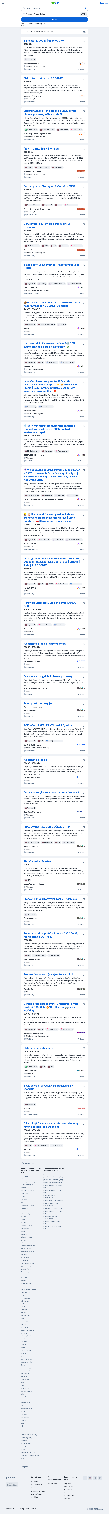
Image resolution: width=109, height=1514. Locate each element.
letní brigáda (25, 1176)
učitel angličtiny (26, 1438)
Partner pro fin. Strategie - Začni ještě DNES (49, 186)
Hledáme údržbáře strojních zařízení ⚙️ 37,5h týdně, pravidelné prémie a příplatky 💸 (50, 345)
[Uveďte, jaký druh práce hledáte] (54, 8)
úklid (22, 1202)
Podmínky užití (11, 1509)
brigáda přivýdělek (27, 1336)
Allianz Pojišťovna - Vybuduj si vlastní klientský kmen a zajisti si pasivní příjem (51, 1125)
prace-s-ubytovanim (27, 1330)
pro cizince (24, 1333)
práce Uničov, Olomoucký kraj (53, 1177)
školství (23, 1353)
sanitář (23, 1420)
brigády (23, 1312)
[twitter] (95, 1478)
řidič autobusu (26, 1350)
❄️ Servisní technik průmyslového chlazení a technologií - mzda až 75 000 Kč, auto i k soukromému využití (49, 429)
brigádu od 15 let (26, 1249)
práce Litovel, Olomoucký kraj (53, 1180)
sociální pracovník (27, 1211)
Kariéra (33, 1488)
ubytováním (25, 1327)
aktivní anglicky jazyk (28, 1452)
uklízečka (24, 1342)
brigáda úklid (25, 1374)
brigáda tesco (25, 1301)
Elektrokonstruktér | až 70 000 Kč (43, 78)
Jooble (100, 1509)
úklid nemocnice (26, 1359)
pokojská (24, 1222)
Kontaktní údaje (36, 1484)
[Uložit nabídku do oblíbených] (84, 41)
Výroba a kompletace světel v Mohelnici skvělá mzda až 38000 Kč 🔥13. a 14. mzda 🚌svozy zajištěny (51, 1007)
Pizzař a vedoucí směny (37, 861)
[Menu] (3, 3)
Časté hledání (28, 1163)
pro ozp (23, 1324)
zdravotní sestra (26, 1225)
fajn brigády (25, 1272)
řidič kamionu (25, 1307)
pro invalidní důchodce (28, 1289)
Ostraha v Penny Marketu (38, 1048)
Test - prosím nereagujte (38, 703)
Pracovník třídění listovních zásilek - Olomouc (50, 898)
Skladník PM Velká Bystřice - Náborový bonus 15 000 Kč (52, 266)
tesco (23, 1365)
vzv (22, 1406)
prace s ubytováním (27, 1251)
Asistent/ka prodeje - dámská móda (45, 643)
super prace (25, 1440)
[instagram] (90, 1478)
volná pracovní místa (28, 1246)
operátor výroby (26, 1339)
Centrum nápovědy (38, 1491)
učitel (23, 1196)
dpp (22, 1464)
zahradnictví (25, 1379)
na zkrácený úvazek (27, 1205)
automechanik (26, 1443)
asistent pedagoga (27, 1190)
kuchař (23, 1344)
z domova (24, 1187)
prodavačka (25, 1228)
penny (23, 1423)
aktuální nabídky (26, 1391)
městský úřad (25, 1292)
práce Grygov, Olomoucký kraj (53, 1208)
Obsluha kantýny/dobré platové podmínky (48, 676)
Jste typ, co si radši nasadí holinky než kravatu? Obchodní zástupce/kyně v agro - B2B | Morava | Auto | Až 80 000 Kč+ (52, 562)
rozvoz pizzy (25, 1432)
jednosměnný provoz (28, 1368)
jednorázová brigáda (27, 1263)
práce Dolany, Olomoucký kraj (53, 1200)
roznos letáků (25, 1298)
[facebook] (85, 1478)
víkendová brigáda (27, 1185)
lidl (22, 1426)
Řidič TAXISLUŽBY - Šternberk (41, 148)
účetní (23, 1219)
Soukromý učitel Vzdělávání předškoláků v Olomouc (48, 1087)
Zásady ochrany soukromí (28, 1509)
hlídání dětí (25, 1376)
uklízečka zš (25, 1397)
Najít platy (67, 1499)
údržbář (23, 1446)
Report (81, 69)
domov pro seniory (27, 1388)
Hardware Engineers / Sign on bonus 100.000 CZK (50, 604)
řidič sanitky (25, 1414)
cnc (22, 1458)
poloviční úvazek (26, 1408)
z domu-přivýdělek (27, 1269)
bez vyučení (25, 1417)
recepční (24, 1217)
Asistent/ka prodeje (35, 759)
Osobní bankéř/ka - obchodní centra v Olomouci (51, 792)
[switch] (84, 32)
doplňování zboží (26, 1371)
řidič (22, 1243)
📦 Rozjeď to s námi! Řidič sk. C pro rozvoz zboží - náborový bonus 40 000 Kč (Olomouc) (52, 304)
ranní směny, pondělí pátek (30, 1455)
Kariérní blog (68, 1489)
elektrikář (24, 1278)
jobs (22, 1385)
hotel (23, 1411)
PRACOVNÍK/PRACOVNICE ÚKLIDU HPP (47, 826)
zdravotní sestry (26, 1237)
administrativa (26, 1283)
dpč (22, 1400)
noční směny (25, 1321)
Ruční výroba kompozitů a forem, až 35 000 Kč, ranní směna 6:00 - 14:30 (51, 935)
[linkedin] (100, 1478)
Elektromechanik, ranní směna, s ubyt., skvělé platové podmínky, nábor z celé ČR (50, 112)
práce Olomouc (48, 1174)
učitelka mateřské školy (29, 1435)
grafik (23, 1449)
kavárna (23, 1429)
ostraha (23, 1231)
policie (23, 1356)
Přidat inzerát (52, 1484)
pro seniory (24, 1461)
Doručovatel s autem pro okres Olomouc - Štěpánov (48, 225)
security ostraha (26, 1362)
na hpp (23, 1304)
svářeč (23, 1240)
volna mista (25, 1257)
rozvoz (23, 1295)
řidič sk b (24, 1199)
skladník (24, 1234)
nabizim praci (25, 1403)
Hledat (54, 19)
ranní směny (25, 1193)
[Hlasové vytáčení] (85, 8)
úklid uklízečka (26, 1266)
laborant (24, 1310)
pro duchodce (25, 1315)
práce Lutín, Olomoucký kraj (52, 1182)
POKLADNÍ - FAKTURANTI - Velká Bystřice (48, 725)
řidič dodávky (25, 1214)
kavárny (23, 1275)
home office (25, 1260)
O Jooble (34, 1481)
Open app (104, 3)
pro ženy (24, 1254)
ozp (22, 1318)
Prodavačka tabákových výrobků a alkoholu (49, 974)
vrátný (23, 1347)
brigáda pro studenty (28, 1182)
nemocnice (25, 1208)
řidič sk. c (24, 1281)
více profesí (25, 1467)
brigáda (23, 1179)
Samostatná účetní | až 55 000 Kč (44, 40)
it (21, 1286)
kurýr (22, 1382)
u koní (23, 1394)
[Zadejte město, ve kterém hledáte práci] (54, 14)
